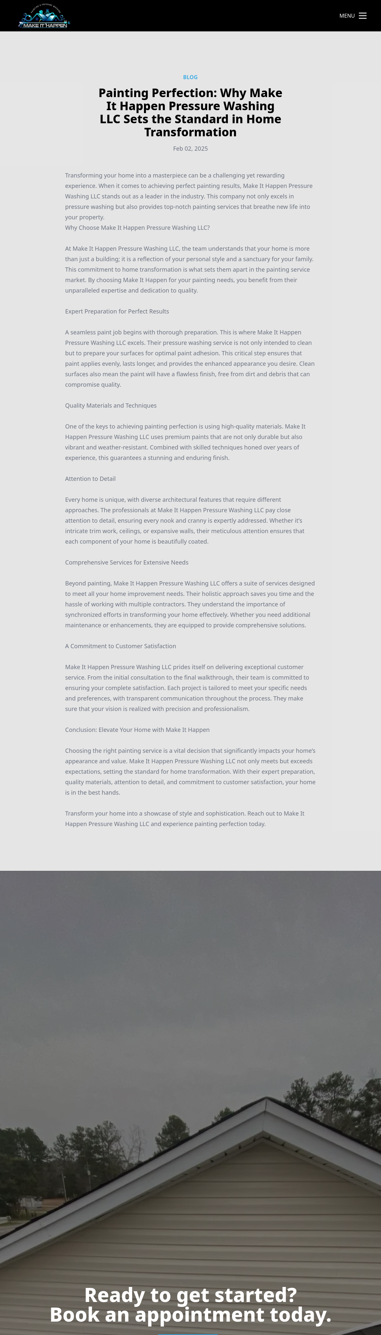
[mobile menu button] (363, 16)
